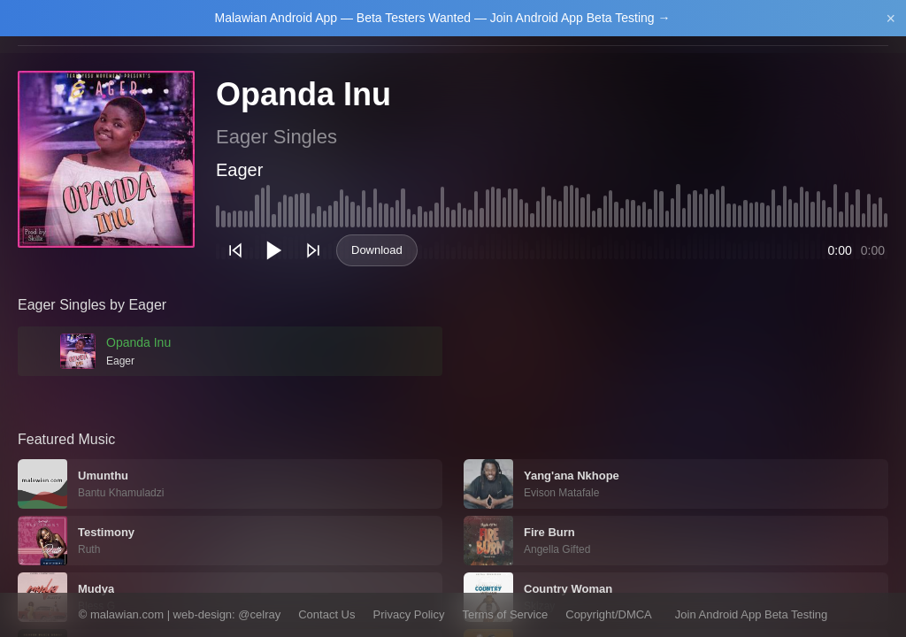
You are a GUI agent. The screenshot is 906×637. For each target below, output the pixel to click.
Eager (239, 170)
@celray (259, 614)
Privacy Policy (409, 614)
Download (377, 250)
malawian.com (127, 614)
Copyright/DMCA (608, 614)
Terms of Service (505, 614)
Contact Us (326, 614)
